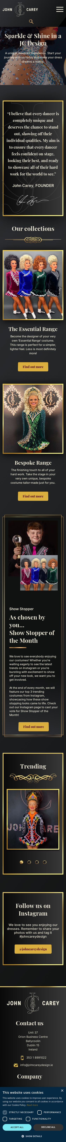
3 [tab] (37, 862)
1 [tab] (21, 862)
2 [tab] (29, 862)
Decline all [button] (48, 1127)
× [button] (62, 1090)
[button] (33, 1136)
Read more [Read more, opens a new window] (32, 1105)
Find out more (33, 367)
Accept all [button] (17, 1127)
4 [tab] (44, 862)
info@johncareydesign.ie (36, 1065)
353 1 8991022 (36, 1057)
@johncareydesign (33, 949)
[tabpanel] (33, 820)
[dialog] (33, 1114)
